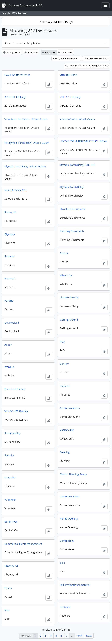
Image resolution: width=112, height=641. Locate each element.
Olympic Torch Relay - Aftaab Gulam (25, 166)
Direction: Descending (95, 58)
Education (10, 477)
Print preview (11, 52)
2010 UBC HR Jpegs (15, 97)
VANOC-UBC (67, 430)
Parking (8, 300)
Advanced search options (22, 43)
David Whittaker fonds (17, 75)
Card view (48, 52)
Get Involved (11, 322)
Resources (10, 212)
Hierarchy (31, 52)
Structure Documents (72, 209)
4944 (79, 635)
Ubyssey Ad (11, 566)
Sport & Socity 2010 (15, 190)
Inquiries (65, 386)
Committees (67, 540)
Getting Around (69, 319)
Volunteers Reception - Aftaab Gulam (25, 119)
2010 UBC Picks (68, 75)
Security (9, 455)
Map (7, 610)
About (8, 345)
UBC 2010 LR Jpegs (70, 97)
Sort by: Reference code (65, 58)
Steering (65, 452)
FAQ (62, 341)
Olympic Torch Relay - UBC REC (77, 165)
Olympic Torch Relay (71, 187)
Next (89, 635)
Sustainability (12, 433)
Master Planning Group (73, 474)
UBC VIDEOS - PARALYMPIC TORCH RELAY (83, 141)
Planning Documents (72, 231)
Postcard (65, 607)
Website (9, 367)
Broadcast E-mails (14, 389)
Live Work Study (69, 297)
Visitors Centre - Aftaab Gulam (77, 119)
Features (9, 256)
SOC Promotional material (75, 585)
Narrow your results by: (56, 22)
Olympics (9, 234)
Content (64, 364)
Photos (64, 253)
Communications (70, 408)
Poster (8, 588)
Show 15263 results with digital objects (87, 65)
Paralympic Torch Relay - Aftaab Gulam (26, 142)
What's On (66, 275)
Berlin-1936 (11, 521)
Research (9, 278)
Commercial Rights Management (23, 544)
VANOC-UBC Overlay (16, 411)
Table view (65, 52)
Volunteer (10, 499)
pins (62, 563)
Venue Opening (69, 518)
